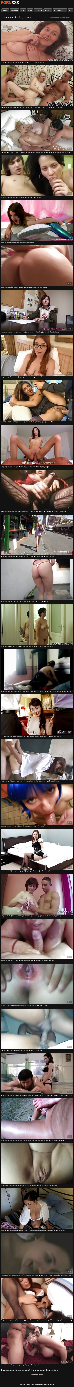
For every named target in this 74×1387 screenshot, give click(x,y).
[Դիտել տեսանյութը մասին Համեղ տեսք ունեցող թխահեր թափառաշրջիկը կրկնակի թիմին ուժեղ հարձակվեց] (37, 310)
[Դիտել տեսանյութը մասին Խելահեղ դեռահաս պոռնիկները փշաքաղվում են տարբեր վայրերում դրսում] (37, 939)
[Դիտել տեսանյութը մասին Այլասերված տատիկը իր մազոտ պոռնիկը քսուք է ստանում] (37, 1029)
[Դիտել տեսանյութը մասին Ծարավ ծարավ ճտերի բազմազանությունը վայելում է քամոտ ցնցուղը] (37, 984)
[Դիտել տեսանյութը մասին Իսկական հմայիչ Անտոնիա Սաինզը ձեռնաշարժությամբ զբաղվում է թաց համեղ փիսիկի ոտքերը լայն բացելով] (37, 1253)
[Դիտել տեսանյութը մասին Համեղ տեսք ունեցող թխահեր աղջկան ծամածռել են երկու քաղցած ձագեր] (37, 400)
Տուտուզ (38, 10)
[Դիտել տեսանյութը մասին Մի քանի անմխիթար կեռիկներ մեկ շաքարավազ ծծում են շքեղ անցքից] (37, 445)
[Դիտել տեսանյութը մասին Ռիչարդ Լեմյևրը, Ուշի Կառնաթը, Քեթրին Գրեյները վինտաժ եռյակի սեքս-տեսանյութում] (37, 714)
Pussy (23, 10)
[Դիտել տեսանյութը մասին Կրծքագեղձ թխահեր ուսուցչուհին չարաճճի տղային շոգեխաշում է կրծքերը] (37, 624)
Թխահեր (14, 10)
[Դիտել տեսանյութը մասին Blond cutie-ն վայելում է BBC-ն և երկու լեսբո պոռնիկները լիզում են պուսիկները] (37, 535)
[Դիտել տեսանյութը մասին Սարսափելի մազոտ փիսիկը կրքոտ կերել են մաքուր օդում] (37, 355)
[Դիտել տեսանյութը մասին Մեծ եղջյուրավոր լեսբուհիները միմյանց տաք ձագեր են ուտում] (37, 804)
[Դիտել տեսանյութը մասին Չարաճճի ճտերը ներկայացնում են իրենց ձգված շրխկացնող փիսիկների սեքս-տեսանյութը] (37, 1118)
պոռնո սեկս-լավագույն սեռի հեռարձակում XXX (10, 2)
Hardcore (48, 10)
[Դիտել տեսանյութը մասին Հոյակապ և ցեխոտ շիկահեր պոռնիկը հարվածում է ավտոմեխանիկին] (37, 849)
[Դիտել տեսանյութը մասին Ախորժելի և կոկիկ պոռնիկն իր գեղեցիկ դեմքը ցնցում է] (37, 1343)
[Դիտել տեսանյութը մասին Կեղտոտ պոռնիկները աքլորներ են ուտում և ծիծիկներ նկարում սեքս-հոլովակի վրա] (37, 759)
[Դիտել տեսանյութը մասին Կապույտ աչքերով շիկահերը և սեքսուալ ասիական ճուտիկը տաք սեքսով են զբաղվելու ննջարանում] (37, 669)
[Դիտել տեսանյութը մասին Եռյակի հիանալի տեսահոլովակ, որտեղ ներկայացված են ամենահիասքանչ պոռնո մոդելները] (37, 1208)
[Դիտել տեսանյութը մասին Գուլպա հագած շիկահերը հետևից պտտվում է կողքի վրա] (37, 175)
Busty (30, 10)
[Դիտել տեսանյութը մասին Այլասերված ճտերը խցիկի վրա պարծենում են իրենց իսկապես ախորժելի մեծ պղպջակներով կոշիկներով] (37, 130)
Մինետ (5, 10)
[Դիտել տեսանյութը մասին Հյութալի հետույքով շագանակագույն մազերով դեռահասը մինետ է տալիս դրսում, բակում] (37, 85)
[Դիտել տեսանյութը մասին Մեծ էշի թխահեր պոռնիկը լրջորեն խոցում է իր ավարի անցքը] (37, 41)
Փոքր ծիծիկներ (60, 10)
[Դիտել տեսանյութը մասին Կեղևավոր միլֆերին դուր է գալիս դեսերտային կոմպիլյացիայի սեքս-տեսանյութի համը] (37, 894)
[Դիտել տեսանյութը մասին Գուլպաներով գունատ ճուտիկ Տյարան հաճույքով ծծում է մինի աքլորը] (37, 579)
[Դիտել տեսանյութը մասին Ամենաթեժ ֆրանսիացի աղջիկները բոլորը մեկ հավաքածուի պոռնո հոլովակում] (37, 1163)
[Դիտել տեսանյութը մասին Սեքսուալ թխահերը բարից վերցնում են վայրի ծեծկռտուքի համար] (37, 265)
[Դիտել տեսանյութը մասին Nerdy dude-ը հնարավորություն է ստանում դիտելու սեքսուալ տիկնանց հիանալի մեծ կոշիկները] (37, 490)
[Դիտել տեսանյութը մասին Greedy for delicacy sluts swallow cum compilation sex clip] (37, 220)
